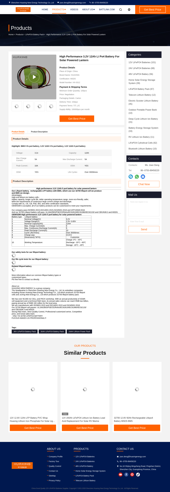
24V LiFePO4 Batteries (85, 461)
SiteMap (52, 476)
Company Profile (56, 457)
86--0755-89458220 (98, 3)
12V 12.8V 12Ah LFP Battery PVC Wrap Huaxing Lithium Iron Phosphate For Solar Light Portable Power (32, 420)
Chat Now (144, 184)
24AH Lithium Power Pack (79, 331)
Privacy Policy (54, 480)
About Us (88, 9)
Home (45, 9)
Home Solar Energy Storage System (91, 471)
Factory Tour (54, 461)
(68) (142, 68)
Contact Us (53, 471)
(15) (143, 120)
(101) (142, 62)
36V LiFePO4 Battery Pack (25, 331)
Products (59, 9)
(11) (141, 137)
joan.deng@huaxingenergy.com (71, 3)
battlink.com (107, 9)
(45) (143, 102)
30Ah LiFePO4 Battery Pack (52, 331)
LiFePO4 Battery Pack (34, 34)
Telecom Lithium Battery (85, 480)
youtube (120, 475)
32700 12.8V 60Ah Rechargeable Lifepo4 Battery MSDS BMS (133, 419)
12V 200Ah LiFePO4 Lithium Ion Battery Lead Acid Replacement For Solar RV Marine (83, 419)
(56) (141, 74)
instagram (132, 475)
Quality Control (55, 466)
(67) (141, 89)
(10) (143, 111)
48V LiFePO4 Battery (84, 466)
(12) (142, 95)
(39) (142, 81)
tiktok (138, 475)
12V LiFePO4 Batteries (85, 457)
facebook (126, 475)
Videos (74, 9)
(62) (143, 143)
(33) (143, 129)
